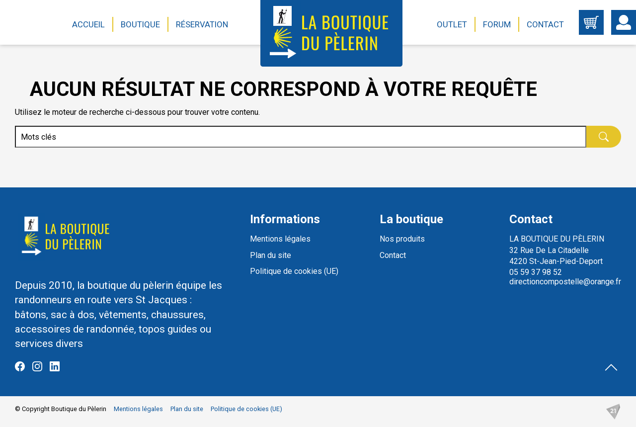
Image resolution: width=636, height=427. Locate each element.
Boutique (140, 24)
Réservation (202, 24)
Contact (545, 24)
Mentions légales (280, 239)
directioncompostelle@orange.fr (565, 281)
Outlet (452, 24)
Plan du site (270, 255)
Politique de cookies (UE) (294, 271)
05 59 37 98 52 (535, 272)
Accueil (88, 24)
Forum (497, 24)
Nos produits (402, 239)
